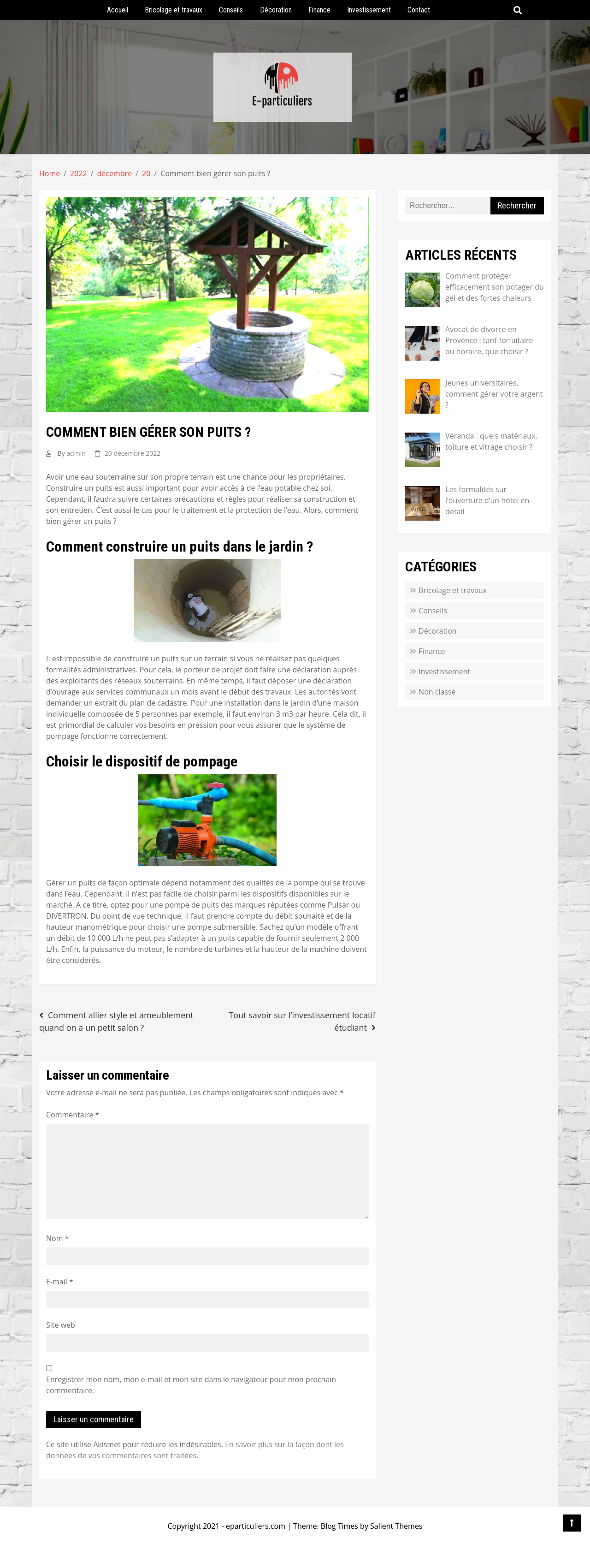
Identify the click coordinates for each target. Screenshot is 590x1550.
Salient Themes (396, 1526)
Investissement (369, 10)
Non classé (437, 692)
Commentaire (72, 1115)
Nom (57, 1238)
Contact (418, 10)
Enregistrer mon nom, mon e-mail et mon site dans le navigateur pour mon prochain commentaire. (191, 1385)
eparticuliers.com (255, 1526)
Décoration (276, 10)
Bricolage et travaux (173, 10)
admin (75, 453)
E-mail (59, 1282)
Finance (319, 10)
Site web (60, 1325)
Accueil (117, 10)
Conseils (231, 10)
